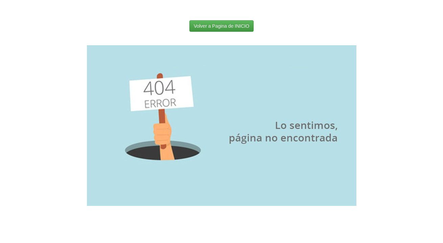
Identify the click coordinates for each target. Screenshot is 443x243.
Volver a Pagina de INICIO (221, 26)
